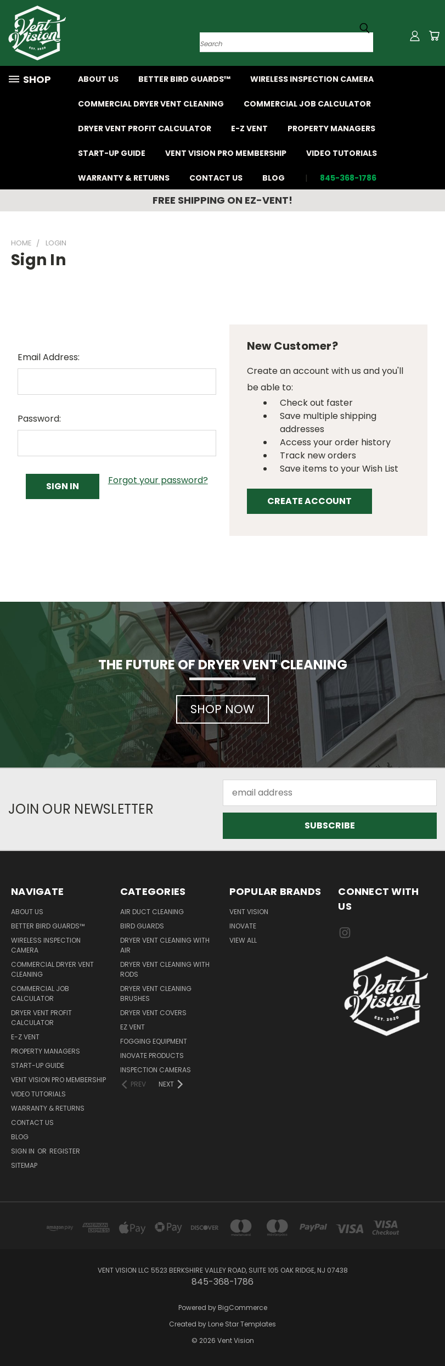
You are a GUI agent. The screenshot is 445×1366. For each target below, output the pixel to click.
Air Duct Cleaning (152, 911)
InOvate (242, 926)
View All (243, 940)
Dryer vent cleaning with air (165, 945)
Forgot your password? (158, 480)
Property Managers (331, 128)
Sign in (23, 1151)
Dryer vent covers (153, 1012)
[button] (222, 704)
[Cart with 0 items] (434, 35)
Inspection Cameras (155, 1069)
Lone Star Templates (242, 1324)
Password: (39, 418)
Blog (273, 177)
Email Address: (49, 357)
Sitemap (24, 1165)
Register (64, 1151)
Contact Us (216, 177)
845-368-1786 (348, 177)
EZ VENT (132, 1027)
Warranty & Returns (124, 177)
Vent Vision (248, 911)
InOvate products (152, 1055)
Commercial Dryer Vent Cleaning (151, 103)
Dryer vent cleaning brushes (155, 993)
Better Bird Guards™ (184, 79)
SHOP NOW (222, 709)
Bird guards (142, 926)
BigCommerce (242, 1307)
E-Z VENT (249, 128)
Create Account (309, 501)
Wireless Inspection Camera (312, 79)
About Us (98, 79)
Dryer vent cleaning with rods (165, 969)
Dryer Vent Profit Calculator (144, 128)
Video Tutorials (341, 153)
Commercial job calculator (307, 103)
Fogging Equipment (153, 1041)
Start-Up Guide (111, 153)
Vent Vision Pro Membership (225, 153)
